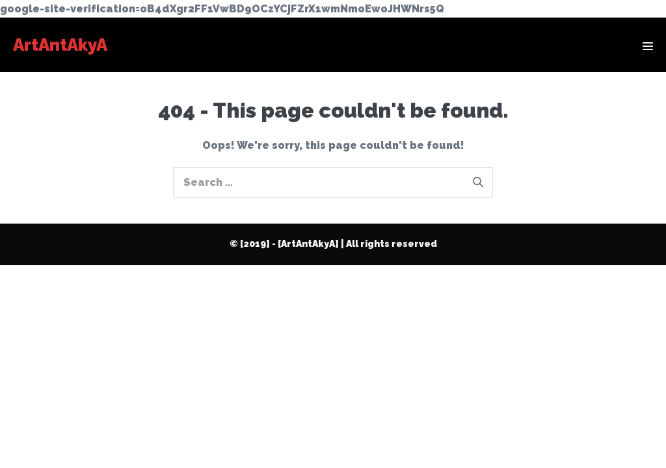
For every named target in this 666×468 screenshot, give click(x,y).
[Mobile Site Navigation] (648, 46)
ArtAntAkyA (60, 45)
